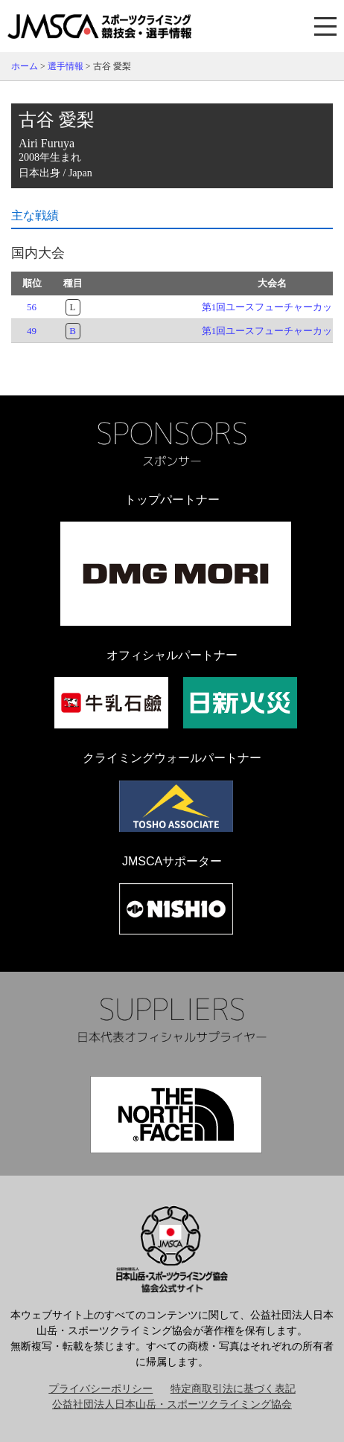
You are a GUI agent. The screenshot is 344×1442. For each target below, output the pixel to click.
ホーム (24, 66)
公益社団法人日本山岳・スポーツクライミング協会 (172, 1404)
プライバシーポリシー (100, 1388)
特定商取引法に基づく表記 (233, 1388)
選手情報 (65, 66)
